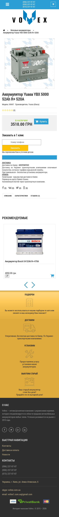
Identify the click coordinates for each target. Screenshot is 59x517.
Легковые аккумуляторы (20, 30)
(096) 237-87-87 (29, 2)
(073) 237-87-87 (29, 6)
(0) (4, 188)
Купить (41, 121)
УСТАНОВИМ (29, 345)
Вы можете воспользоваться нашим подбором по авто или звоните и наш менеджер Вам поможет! (29, 311)
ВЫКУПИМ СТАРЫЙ (29, 373)
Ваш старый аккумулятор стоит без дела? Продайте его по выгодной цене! (29, 392)
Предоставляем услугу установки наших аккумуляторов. (29, 364)
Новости (6, 454)
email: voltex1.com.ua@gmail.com (17, 494)
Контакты (6, 445)
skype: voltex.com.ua (11, 489)
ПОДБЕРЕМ (29, 294)
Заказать (15, 148)
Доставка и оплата (10, 450)
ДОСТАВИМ (29, 320)
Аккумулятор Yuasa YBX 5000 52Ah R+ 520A (21, 32)
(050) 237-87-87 (29, 4)
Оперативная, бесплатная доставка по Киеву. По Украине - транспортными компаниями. (29, 337)
